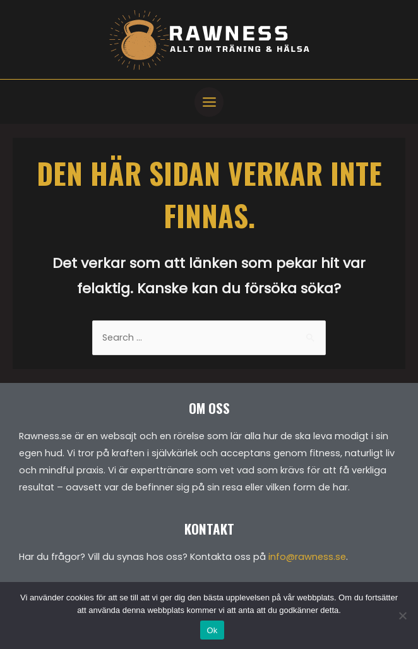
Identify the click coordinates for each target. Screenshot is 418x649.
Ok (211, 630)
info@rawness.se (307, 556)
